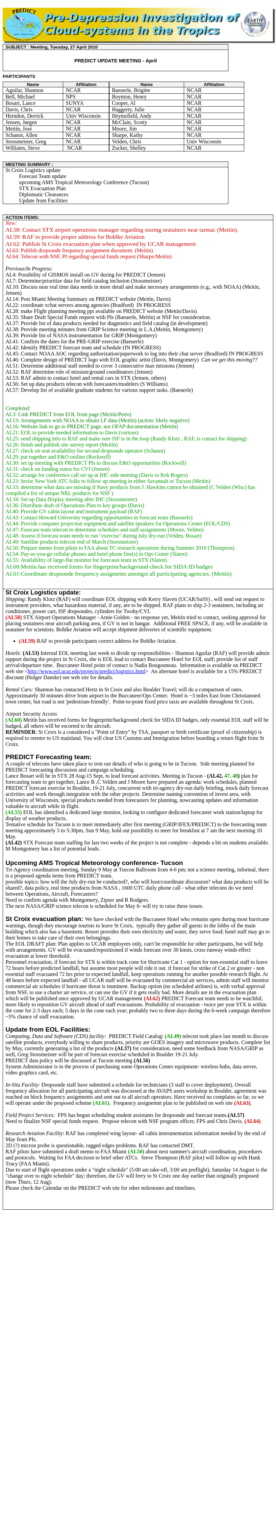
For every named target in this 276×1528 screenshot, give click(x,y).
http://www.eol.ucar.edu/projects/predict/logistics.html (86, 671)
